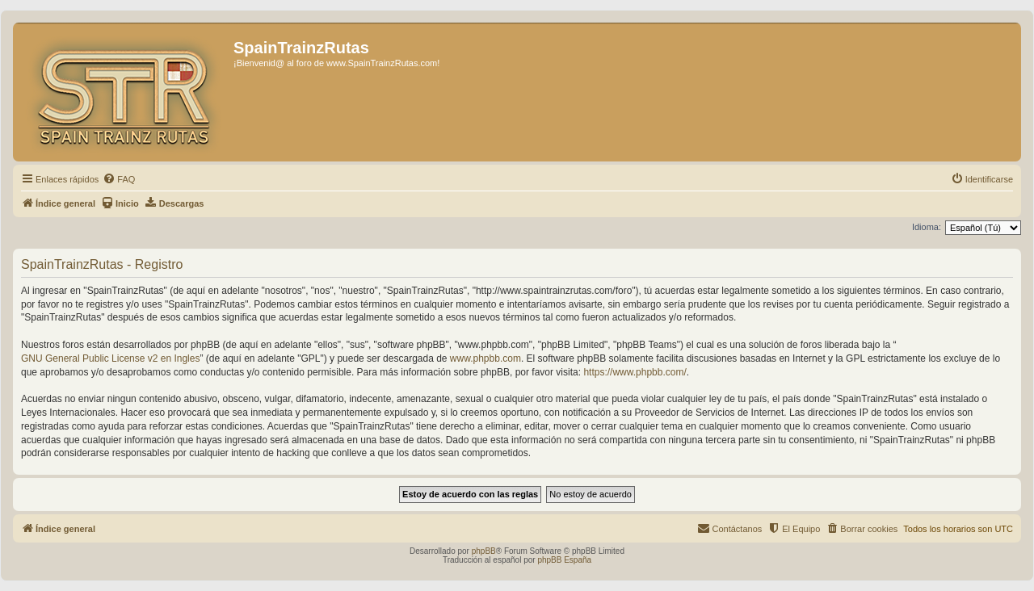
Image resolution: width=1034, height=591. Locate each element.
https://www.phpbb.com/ (634, 372)
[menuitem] (119, 179)
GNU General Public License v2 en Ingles (110, 358)
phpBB (484, 551)
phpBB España (564, 559)
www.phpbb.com (485, 358)
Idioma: (926, 227)
